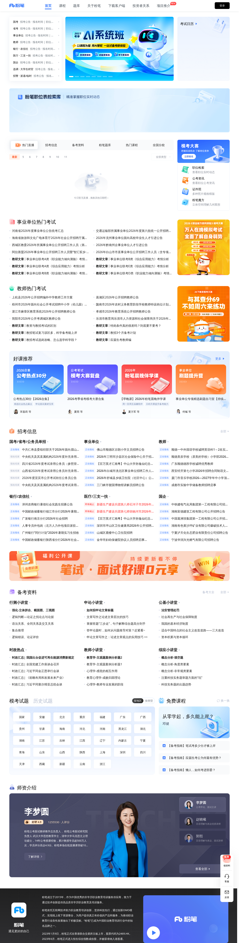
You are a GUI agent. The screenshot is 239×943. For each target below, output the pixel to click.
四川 (143, 752)
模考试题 (19, 700)
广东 (122, 717)
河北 (82, 729)
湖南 (22, 740)
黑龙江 (122, 729)
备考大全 (208, 592)
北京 (62, 717)
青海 (22, 752)
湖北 (143, 729)
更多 (220, 358)
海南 (62, 729)
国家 (22, 717)
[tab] (24, 145)
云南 (82, 764)
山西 (62, 752)
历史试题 (43, 700)
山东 (42, 752)
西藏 (42, 764)
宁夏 (143, 740)
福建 (102, 717)
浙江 (102, 764)
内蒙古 (122, 740)
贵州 (22, 729)
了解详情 (35, 856)
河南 (102, 729)
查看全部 (203, 869)
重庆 (82, 717)
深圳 (122, 752)
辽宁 (102, 740)
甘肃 (42, 729)
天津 (22, 764)
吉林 (62, 740)
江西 (82, 740)
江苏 (42, 740)
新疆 (62, 764)
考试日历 (189, 23)
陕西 (82, 752)
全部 (225, 431)
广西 (143, 717)
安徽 (42, 717)
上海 (102, 752)
